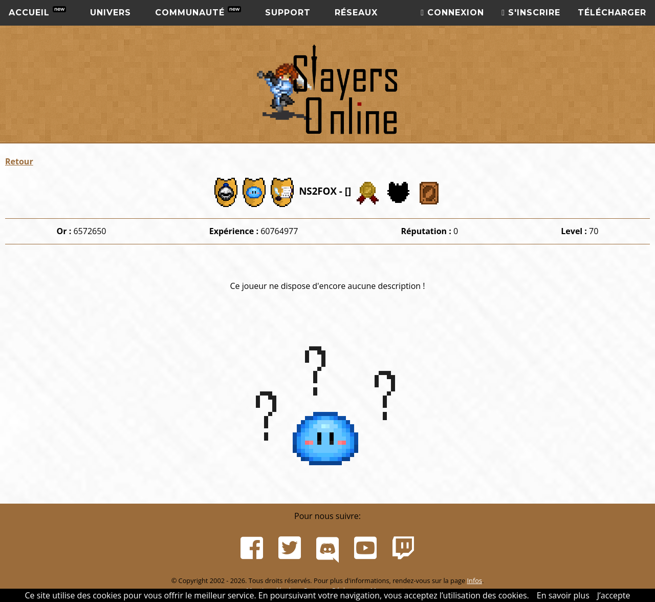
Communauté (198, 11)
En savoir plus (563, 595)
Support (288, 12)
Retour (19, 161)
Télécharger (612, 12)
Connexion (452, 12)
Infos (474, 580)
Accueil (37, 11)
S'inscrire (530, 12)
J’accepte (613, 595)
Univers (110, 12)
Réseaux (356, 12)
